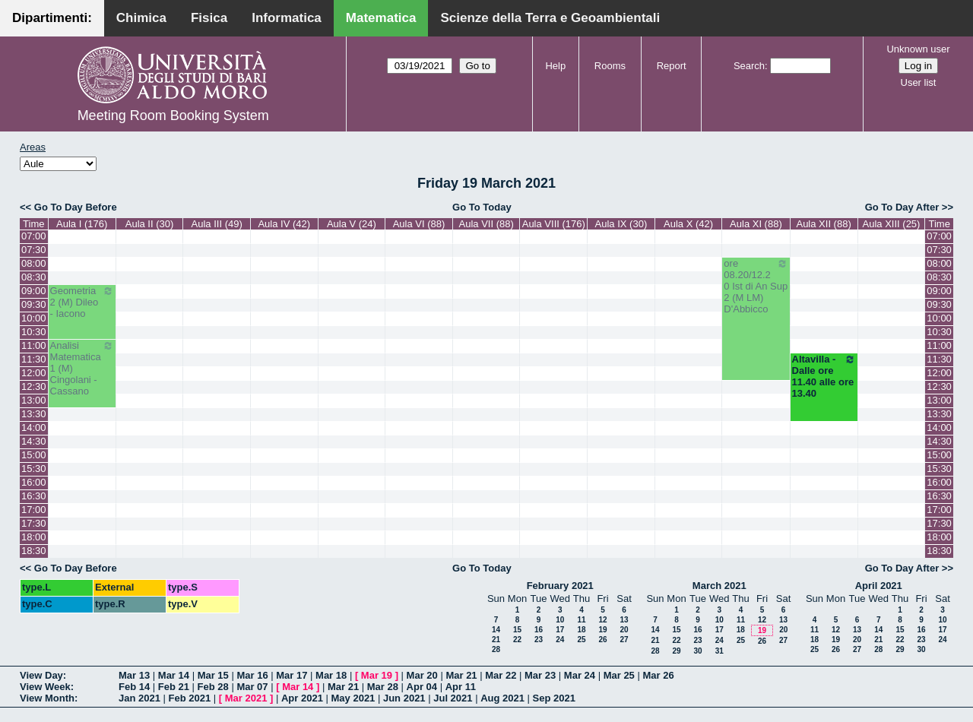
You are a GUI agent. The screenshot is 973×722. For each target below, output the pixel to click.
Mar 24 (579, 675)
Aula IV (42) (284, 224)
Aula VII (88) (486, 224)
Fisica (209, 18)
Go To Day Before (75, 207)
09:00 (33, 290)
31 (719, 651)
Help (555, 65)
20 (624, 629)
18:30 (33, 550)
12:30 (33, 386)
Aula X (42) (688, 224)
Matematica (381, 18)
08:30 (33, 277)
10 (560, 620)
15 (517, 629)
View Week (45, 686)
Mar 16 (252, 675)
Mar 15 (213, 675)
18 (581, 629)
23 (538, 639)
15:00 (33, 455)
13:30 (33, 414)
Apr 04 (422, 686)
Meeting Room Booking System (173, 115)
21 (496, 639)
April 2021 (878, 585)
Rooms (610, 65)
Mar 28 (382, 686)
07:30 (33, 249)
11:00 (33, 345)
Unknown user (917, 49)
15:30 (33, 468)
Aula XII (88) (823, 224)
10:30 (33, 331)
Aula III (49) (217, 224)
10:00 (33, 318)
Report (671, 65)
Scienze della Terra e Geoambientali (550, 18)
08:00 (33, 263)
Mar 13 (134, 675)
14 (496, 629)
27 (624, 639)
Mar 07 (252, 686)
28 (496, 649)
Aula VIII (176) (553, 224)
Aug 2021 (502, 698)
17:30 (33, 523)
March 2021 (719, 585)
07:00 (33, 236)
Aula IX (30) (621, 224)
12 (602, 620)
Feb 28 (213, 686)
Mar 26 (657, 675)
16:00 (33, 482)
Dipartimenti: (52, 18)
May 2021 (353, 698)
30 (697, 651)
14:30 (33, 441)
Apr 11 (460, 686)
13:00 (33, 400)
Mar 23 (540, 675)
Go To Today (482, 207)
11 (581, 620)
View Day (41, 675)
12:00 (33, 372)
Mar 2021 (246, 698)
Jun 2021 (404, 698)
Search (749, 65)
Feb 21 (173, 686)
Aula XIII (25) (892, 224)
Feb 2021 (190, 698)
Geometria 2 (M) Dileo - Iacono (82, 302)
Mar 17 (291, 675)
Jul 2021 (452, 698)
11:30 (33, 359)
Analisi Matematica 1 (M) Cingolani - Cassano (82, 368)
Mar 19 (376, 675)
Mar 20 (422, 675)
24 (560, 639)
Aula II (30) (149, 224)
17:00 (33, 509)
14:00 (33, 427)
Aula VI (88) (419, 224)
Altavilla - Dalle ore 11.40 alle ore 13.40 (824, 376)
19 (602, 629)
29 (676, 651)
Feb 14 (134, 686)
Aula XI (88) (756, 224)
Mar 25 (619, 675)
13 (624, 620)
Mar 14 (173, 675)
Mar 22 (500, 675)
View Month (47, 698)
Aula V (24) (351, 224)
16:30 (33, 496)
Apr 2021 (302, 698)
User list (919, 82)
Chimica (141, 18)
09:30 (33, 304)
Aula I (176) (81, 224)
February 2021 (560, 585)
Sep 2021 (554, 698)
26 (602, 639)
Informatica (287, 18)
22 (517, 639)
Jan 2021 (139, 698)
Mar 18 (331, 675)
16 (538, 629)
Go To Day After (902, 207)
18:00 (33, 537)
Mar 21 (461, 675)
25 (581, 639)
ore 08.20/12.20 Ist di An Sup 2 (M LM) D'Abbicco (756, 286)
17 (560, 629)
